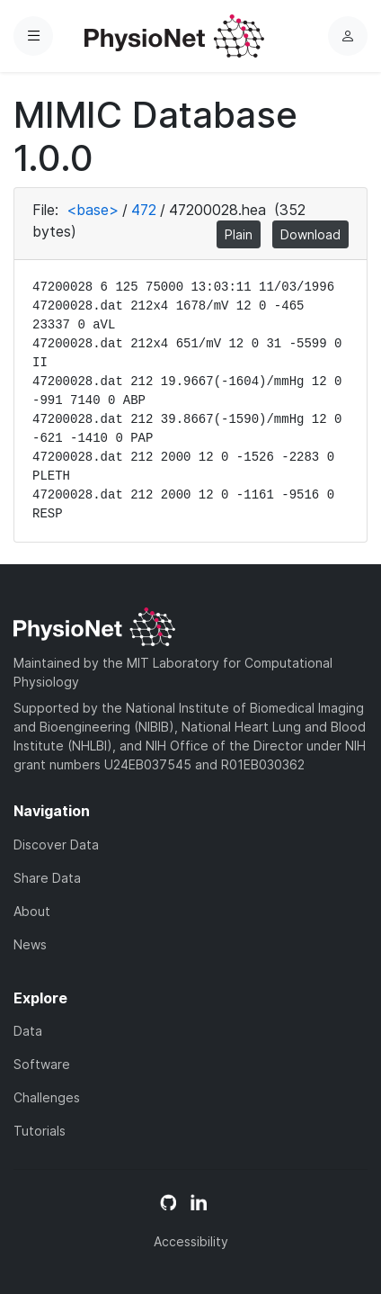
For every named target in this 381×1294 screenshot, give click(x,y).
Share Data (47, 877)
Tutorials (39, 1130)
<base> (92, 210)
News (30, 944)
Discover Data (56, 844)
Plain (239, 234)
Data (27, 1030)
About (31, 911)
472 (143, 210)
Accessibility (191, 1241)
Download (310, 234)
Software (41, 1064)
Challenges (46, 1097)
